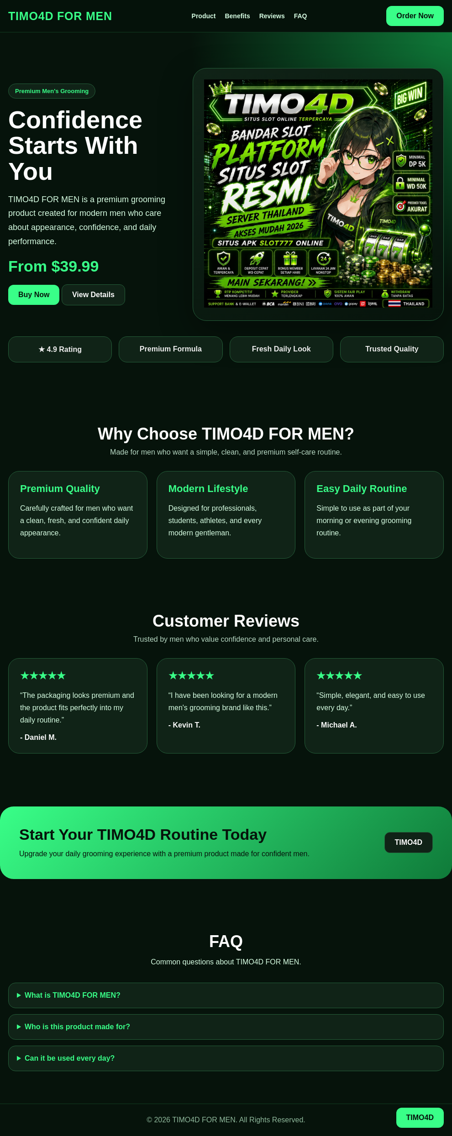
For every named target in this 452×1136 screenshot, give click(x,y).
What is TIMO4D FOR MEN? (73, 995)
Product (204, 16)
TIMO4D (408, 842)
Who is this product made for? (77, 1027)
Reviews (272, 16)
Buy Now (33, 294)
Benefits (237, 16)
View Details (93, 294)
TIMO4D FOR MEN (60, 16)
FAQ (300, 16)
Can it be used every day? (70, 1058)
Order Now (415, 16)
